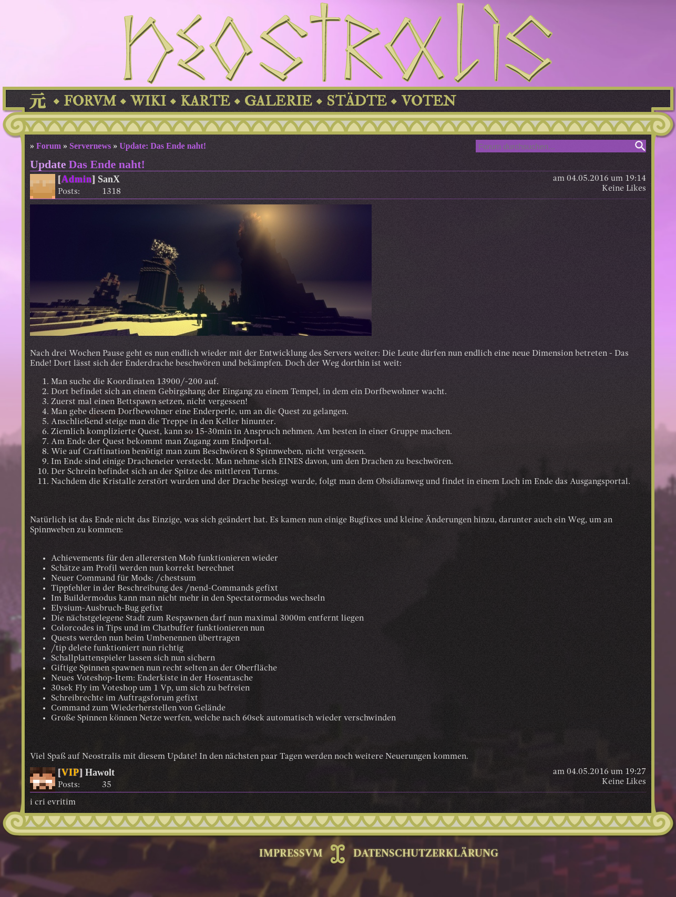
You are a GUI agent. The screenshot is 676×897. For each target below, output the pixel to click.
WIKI (148, 101)
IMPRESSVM (291, 854)
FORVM (90, 101)
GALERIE (278, 101)
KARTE (205, 101)
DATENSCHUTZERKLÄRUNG (425, 854)
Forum (48, 145)
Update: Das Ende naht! (162, 145)
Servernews (90, 145)
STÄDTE (356, 101)
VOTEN (428, 101)
